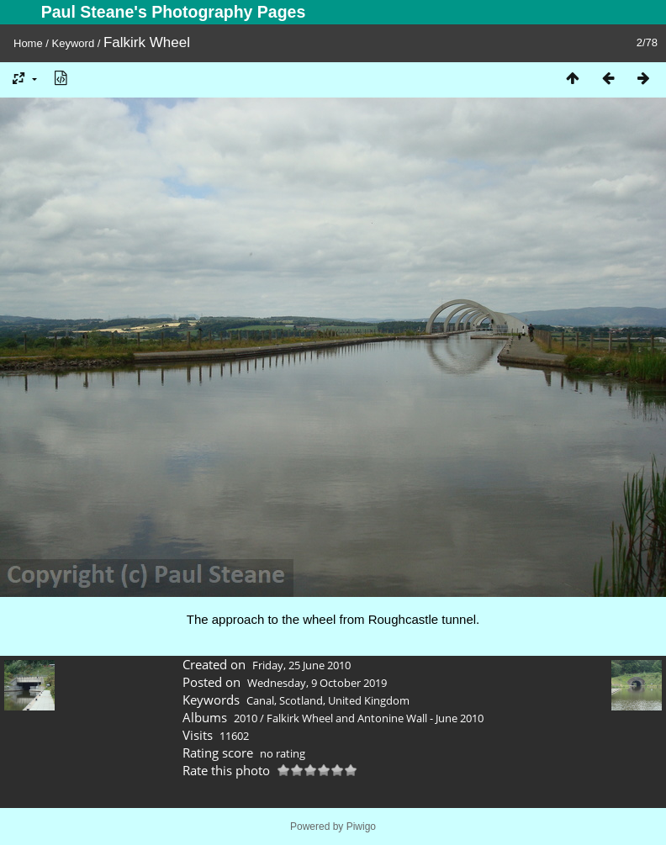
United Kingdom (369, 700)
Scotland (301, 700)
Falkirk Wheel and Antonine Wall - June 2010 (375, 718)
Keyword (73, 43)
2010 (245, 718)
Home (28, 43)
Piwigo (361, 826)
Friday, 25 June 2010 (301, 665)
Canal (260, 700)
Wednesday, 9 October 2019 (317, 682)
